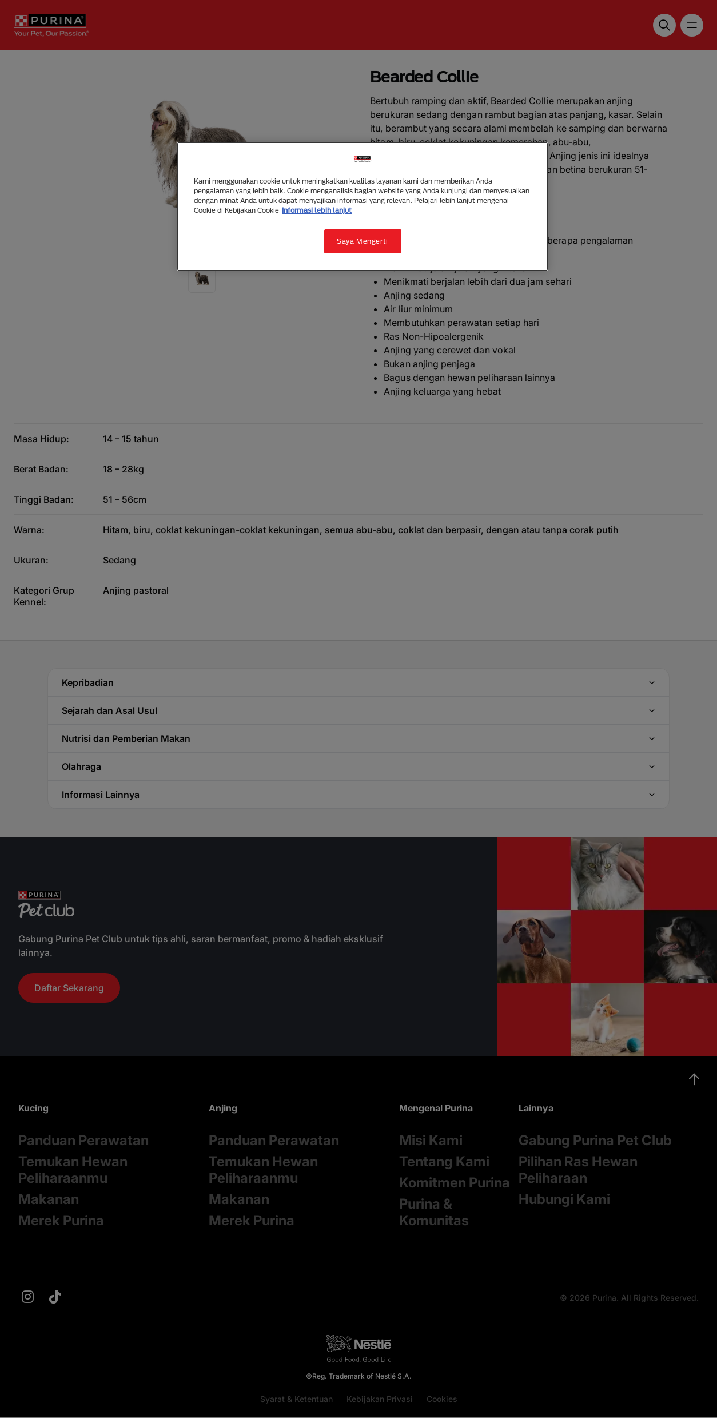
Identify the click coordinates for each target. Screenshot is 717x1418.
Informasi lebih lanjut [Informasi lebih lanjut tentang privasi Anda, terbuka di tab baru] (317, 210)
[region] (362, 206)
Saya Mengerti (362, 241)
